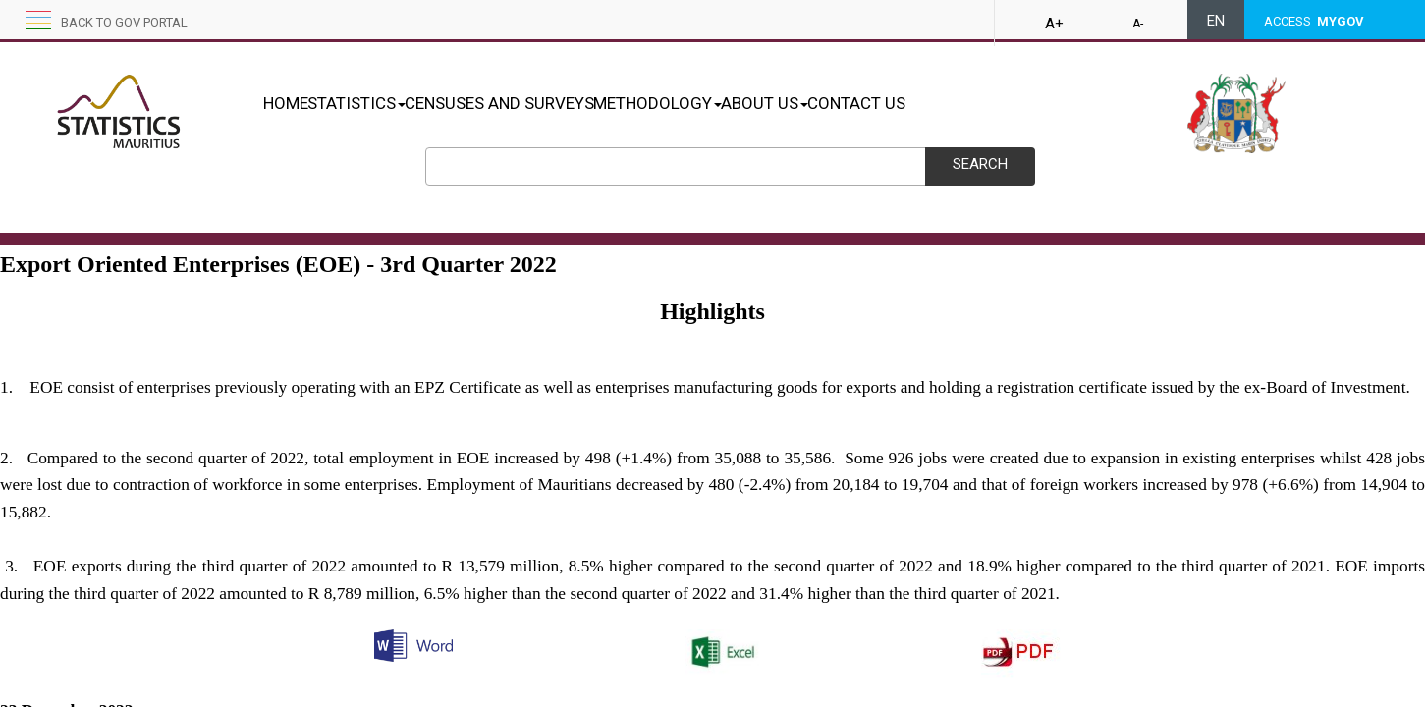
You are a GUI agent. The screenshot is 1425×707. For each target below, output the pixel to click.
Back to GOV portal (124, 22)
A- (1137, 23)
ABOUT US (847, 103)
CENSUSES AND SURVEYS (540, 103)
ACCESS (1314, 21)
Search (980, 164)
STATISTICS (377, 103)
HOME (285, 103)
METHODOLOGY (719, 103)
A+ (1054, 23)
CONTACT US (959, 103)
